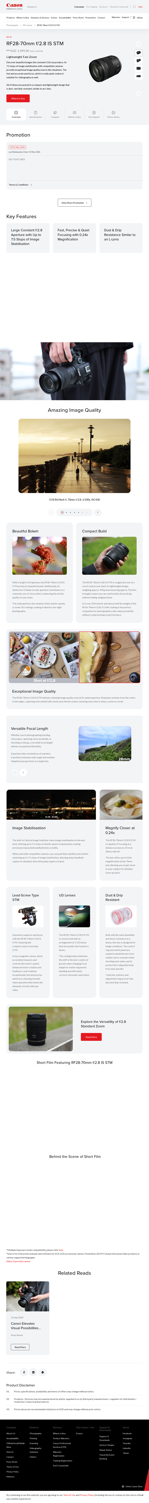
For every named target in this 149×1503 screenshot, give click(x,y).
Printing (33, 1438)
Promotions (90, 17)
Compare (55, 117)
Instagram (127, 1438)
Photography (36, 1433)
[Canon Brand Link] (14, 6)
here (61, 1250)
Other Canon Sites (134, 1486)
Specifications (35, 117)
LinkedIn (127, 1448)
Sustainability (65, 17)
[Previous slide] (139, 94)
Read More (20, 1347)
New (9, 37)
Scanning (34, 1443)
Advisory (10, 1476)
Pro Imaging (92, 7)
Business (104, 7)
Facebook (127, 1433)
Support (125, 17)
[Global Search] (134, 6)
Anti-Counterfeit (61, 1465)
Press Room (78, 17)
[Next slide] (139, 44)
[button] (62, 512)
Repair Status (106, 1450)
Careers (10, 1457)
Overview (16, 117)
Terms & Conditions (20, 184)
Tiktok (126, 1453)
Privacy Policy (12, 1471)
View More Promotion (74, 202)
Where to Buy (22, 17)
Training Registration (62, 1460)
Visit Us (10, 1452)
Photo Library (113, 117)
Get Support (94, 117)
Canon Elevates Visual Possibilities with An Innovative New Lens (25, 1330)
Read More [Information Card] (91, 1037)
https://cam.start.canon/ (18, 1261)
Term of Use (69, 1495)
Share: (10, 1372)
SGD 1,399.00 (19, 50)
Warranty (116, 17)
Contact (101, 17)
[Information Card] (41, 1029)
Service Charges (107, 1445)
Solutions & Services (40, 17)
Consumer (79, 7)
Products (10, 17)
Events (54, 17)
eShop (138, 17)
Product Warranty (61, 1438)
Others (33, 1457)
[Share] (24, 1372)
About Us (10, 1433)
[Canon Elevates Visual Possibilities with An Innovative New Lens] (27, 1318)
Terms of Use (12, 1466)
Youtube (127, 1443)
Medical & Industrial (119, 7)
